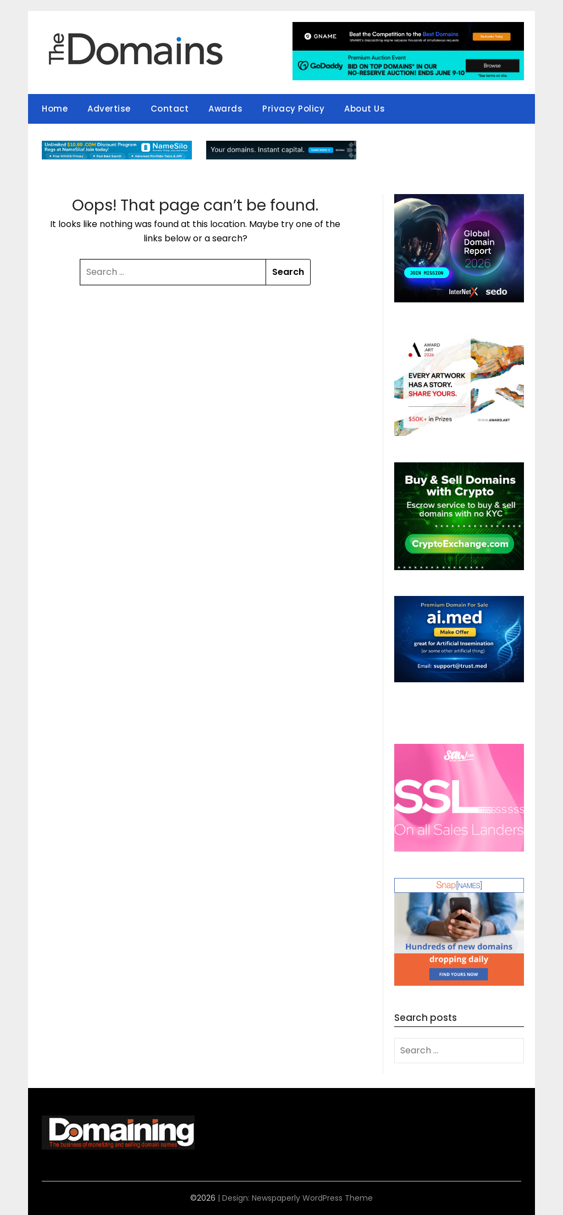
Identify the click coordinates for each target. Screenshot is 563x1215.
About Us (364, 108)
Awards (225, 108)
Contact (170, 108)
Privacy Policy (293, 108)
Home (55, 108)
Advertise (109, 108)
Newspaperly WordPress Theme (312, 1197)
